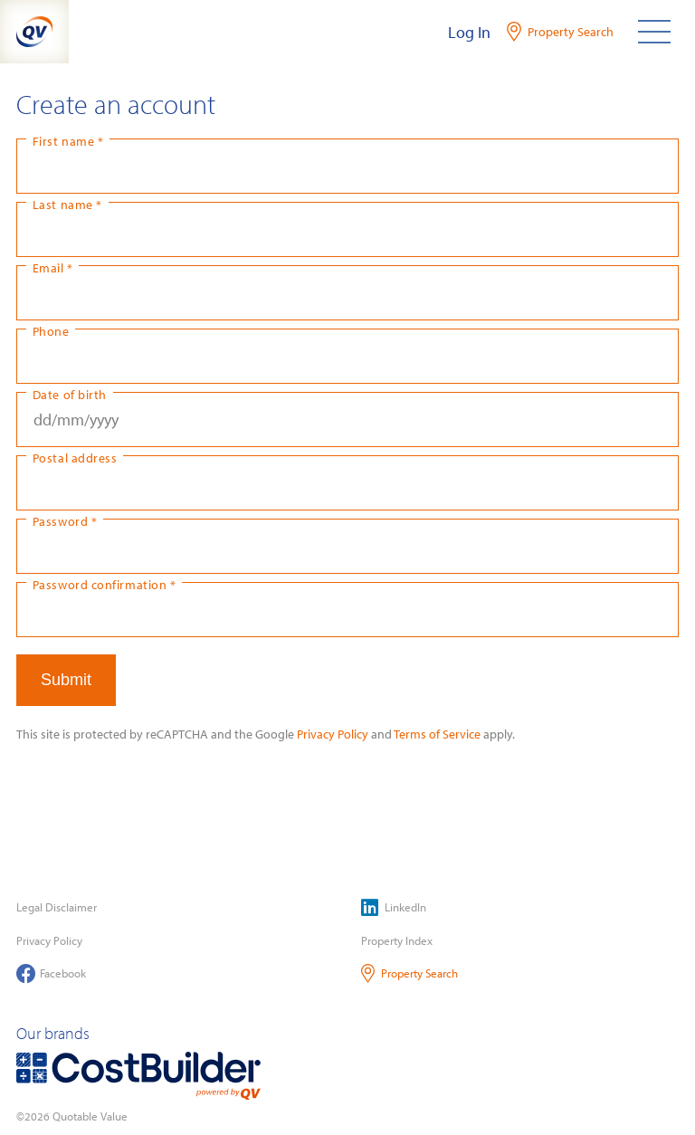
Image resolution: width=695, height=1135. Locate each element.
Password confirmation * (104, 584)
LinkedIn (393, 907)
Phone (51, 331)
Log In (469, 32)
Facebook (51, 973)
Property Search (409, 973)
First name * (68, 140)
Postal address (75, 457)
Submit (66, 680)
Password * (65, 521)
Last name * (67, 204)
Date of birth (70, 394)
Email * (53, 267)
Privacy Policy (332, 733)
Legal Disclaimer (56, 907)
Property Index (397, 940)
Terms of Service (437, 733)
